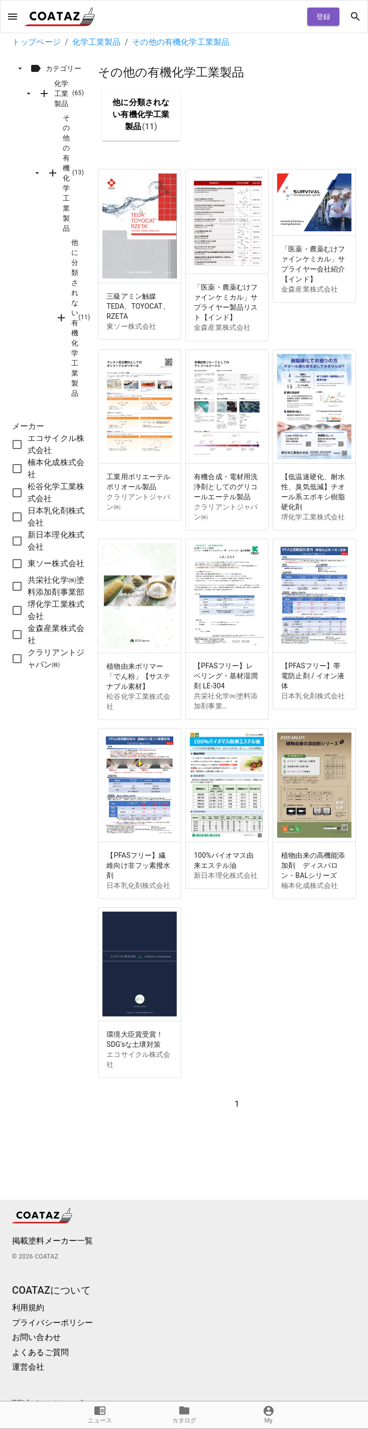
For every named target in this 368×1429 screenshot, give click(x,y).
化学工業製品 (96, 42)
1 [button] (237, 1104)
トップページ (36, 42)
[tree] (55, 230)
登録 (323, 17)
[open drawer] (13, 17)
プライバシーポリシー (52, 1322)
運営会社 (28, 1367)
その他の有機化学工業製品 (180, 42)
